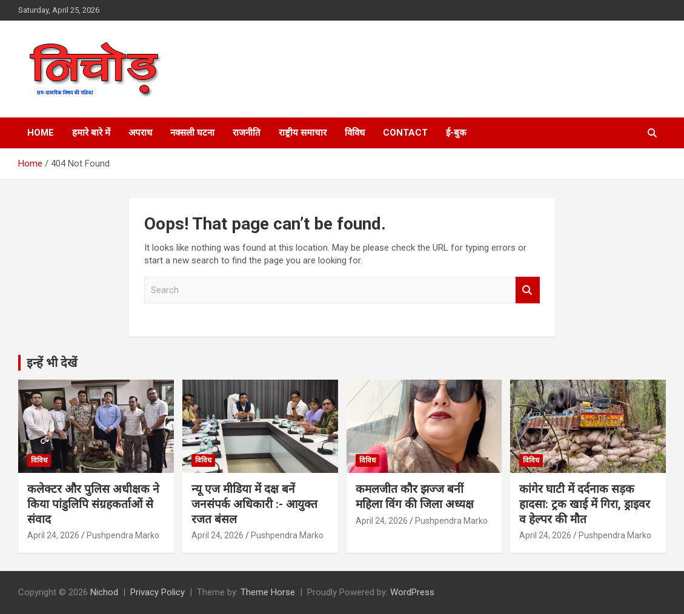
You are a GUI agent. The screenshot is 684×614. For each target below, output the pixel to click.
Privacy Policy (157, 592)
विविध (355, 132)
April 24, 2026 (53, 535)
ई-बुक (456, 132)
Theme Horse (268, 592)
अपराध (140, 132)
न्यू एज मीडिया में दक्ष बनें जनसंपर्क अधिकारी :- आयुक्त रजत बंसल (254, 504)
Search (528, 290)
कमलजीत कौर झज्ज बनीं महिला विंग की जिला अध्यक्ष (415, 496)
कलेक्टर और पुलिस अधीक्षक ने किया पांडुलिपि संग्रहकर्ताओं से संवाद (93, 504)
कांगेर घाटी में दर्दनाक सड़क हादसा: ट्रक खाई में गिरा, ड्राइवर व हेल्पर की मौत (584, 504)
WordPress (412, 592)
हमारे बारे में (91, 132)
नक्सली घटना (192, 132)
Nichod (104, 592)
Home (40, 132)
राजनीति (247, 132)
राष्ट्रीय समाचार (303, 132)
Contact (405, 132)
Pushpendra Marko (123, 535)
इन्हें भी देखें (52, 362)
